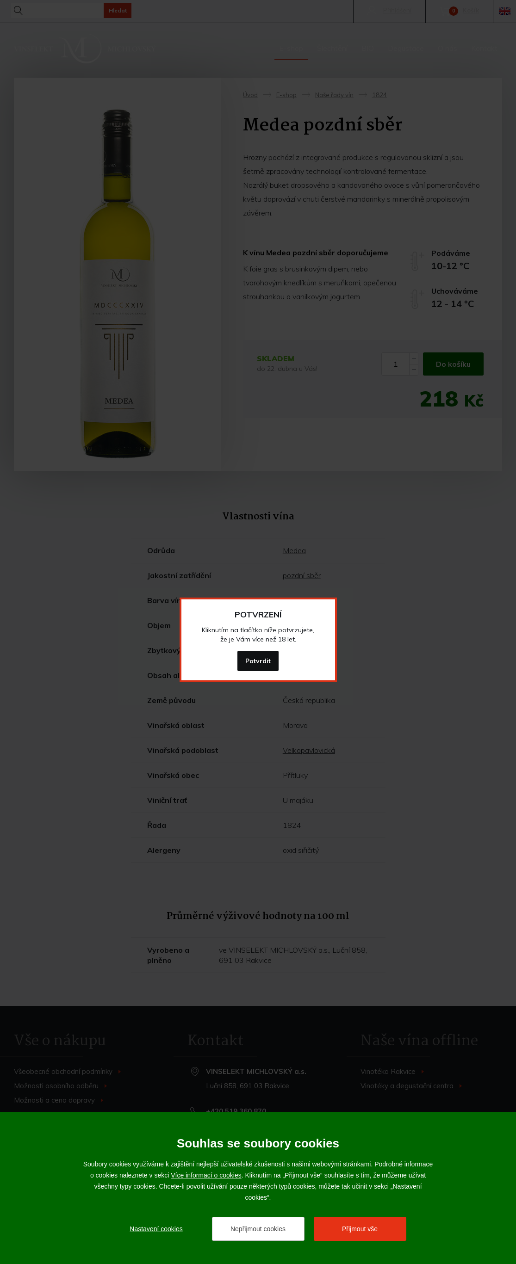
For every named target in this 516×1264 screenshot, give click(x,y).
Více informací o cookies (206, 1175)
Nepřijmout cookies (258, 1229)
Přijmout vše (360, 1229)
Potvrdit (258, 661)
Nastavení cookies (156, 1229)
